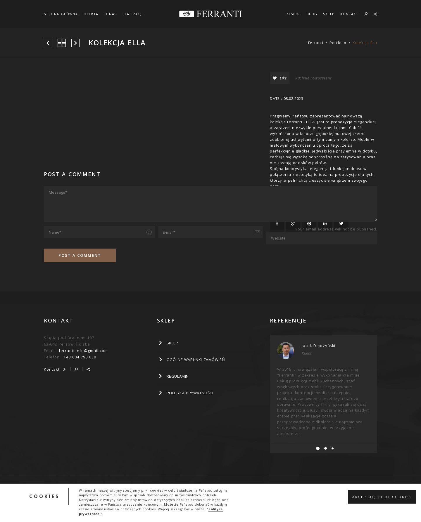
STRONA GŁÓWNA (61, 14)
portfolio (337, 42)
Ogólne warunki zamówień (196, 359)
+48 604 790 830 (80, 357)
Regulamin (178, 376)
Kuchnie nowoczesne (313, 78)
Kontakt (55, 369)
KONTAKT (349, 14)
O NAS (110, 14)
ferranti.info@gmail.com (83, 350)
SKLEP (328, 14)
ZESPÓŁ (293, 14)
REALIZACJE (133, 14)
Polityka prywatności (190, 393)
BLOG (312, 14)
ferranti (315, 42)
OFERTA (91, 14)
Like (280, 78)
